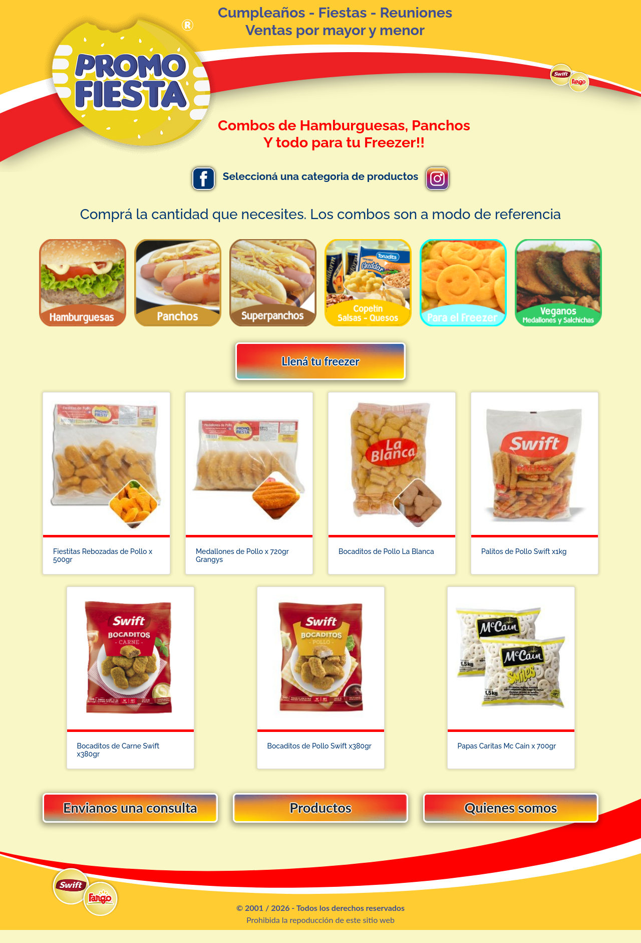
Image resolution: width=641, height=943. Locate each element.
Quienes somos (511, 817)
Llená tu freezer (320, 361)
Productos (320, 817)
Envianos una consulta (130, 817)
